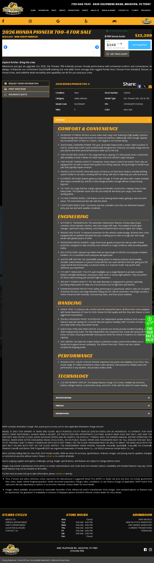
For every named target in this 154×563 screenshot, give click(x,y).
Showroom (43, 10)
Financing (146, 530)
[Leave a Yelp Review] (86, 21)
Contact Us (123, 10)
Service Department (16, 522)
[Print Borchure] (25, 89)
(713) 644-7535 (81, 4)
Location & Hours (15, 527)
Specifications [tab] (103, 398)
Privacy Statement (9, 560)
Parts (53, 10)
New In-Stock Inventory (139, 522)
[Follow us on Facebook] (3, 21)
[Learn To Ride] (114, 21)
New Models (145, 519)
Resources (145, 10)
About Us (95, 10)
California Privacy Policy (60, 560)
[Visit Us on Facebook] (145, 549)
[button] (5, 48)
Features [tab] (103, 120)
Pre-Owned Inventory (140, 525)
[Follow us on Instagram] (30, 21)
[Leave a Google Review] (58, 21)
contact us (50, 456)
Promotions (73, 10)
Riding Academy (108, 10)
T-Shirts (134, 10)
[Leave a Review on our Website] (147, 20)
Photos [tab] (103, 405)
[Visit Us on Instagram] (150, 549)
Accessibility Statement (40, 560)
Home (33, 10)
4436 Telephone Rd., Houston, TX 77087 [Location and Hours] (77, 548)
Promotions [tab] (103, 413)
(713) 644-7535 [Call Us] (77, 551)
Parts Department (15, 525)
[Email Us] (150, 84)
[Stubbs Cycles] (13, 8)
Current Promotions (140, 527)
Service (62, 10)
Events (85, 10)
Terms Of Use (23, 560)
